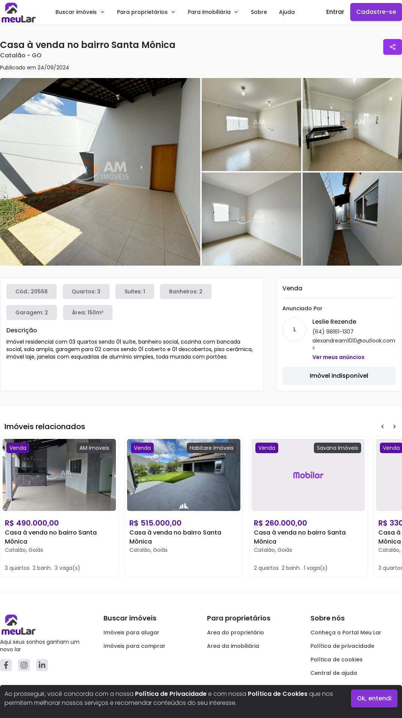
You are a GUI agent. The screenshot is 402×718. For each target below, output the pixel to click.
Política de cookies (336, 659)
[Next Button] (395, 427)
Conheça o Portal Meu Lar (345, 632)
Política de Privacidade (171, 693)
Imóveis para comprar (134, 646)
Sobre (259, 12)
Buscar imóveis (80, 12)
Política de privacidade (342, 646)
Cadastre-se (376, 12)
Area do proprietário (235, 632)
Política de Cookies (278, 693)
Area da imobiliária (233, 646)
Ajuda (287, 12)
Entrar (335, 12)
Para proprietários (146, 12)
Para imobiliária (213, 12)
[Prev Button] (383, 427)
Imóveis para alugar (131, 632)
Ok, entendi (374, 698)
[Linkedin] (42, 665)
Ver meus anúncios (338, 357)
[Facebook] (6, 665)
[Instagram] (24, 665)
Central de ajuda (333, 673)
